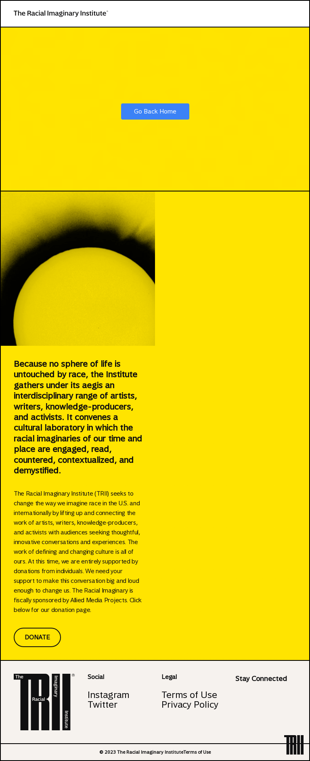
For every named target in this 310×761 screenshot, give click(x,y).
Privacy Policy (189, 704)
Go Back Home (155, 111)
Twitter (102, 704)
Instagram (108, 695)
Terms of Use (189, 695)
